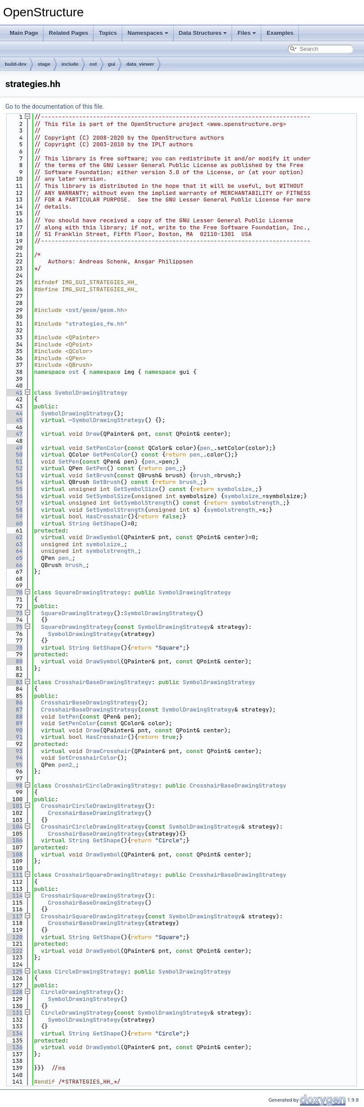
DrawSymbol (103, 537)
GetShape (106, 523)
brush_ (203, 475)
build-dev (16, 64)
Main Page (24, 33)
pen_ (207, 448)
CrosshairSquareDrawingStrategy (107, 875)
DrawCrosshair (108, 751)
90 (14, 730)
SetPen (68, 461)
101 (14, 806)
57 (14, 502)
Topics (108, 33)
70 (14, 592)
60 (14, 523)
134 (14, 1033)
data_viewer (140, 64)
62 (14, 537)
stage (44, 64)
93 (14, 751)
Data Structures (203, 33)
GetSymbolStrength (142, 502)
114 (14, 895)
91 (14, 737)
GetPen (96, 468)
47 (14, 433)
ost (93, 64)
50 (14, 454)
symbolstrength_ (257, 502)
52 (14, 468)
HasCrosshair (107, 516)
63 (14, 544)
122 (14, 951)
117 (14, 916)
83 (14, 682)
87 (14, 709)
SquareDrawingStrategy (91, 592)
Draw (93, 433)
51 (14, 461)
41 (14, 392)
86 (14, 702)
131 (14, 1012)
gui (112, 64)
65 (14, 558)
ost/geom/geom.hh (96, 310)
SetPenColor (105, 448)
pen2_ (67, 764)
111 (14, 875)
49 (14, 448)
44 (14, 413)
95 (14, 764)
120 (14, 937)
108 (14, 854)
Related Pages (68, 33)
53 (14, 475)
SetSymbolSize (108, 496)
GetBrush (106, 482)
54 (14, 482)
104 (14, 826)
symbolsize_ (236, 489)
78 (14, 647)
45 (14, 420)
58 (14, 510)
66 (14, 565)
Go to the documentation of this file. (54, 106)
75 (14, 627)
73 (14, 613)
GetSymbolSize (135, 489)
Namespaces (148, 33)
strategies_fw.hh (96, 323)
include (70, 64)
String (79, 523)
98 (14, 785)
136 (14, 1047)
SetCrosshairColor (87, 757)
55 (14, 489)
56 (14, 496)
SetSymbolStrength (115, 510)
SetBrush (99, 475)
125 (14, 971)
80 (14, 661)
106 (14, 840)
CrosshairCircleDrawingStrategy (107, 785)
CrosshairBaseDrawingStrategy (103, 682)
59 (14, 516)
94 (14, 757)
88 (14, 716)
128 (14, 992)
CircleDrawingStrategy (91, 971)
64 (14, 551)
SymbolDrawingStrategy (91, 392)
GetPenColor (112, 454)
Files (246, 33)
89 (14, 723)
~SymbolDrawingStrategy (107, 420)
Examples (280, 33)
